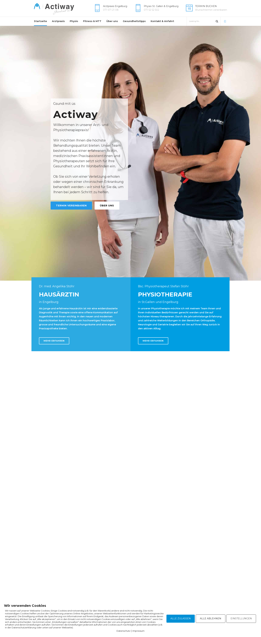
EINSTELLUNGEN (241, 618)
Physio (74, 21)
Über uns (112, 21)
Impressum (138, 630)
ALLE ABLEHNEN (210, 618)
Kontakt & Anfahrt (162, 21)
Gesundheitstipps (134, 21)
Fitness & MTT (92, 21)
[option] (130, 153)
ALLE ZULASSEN (180, 618)
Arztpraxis (58, 21)
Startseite (40, 21)
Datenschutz (123, 630)
